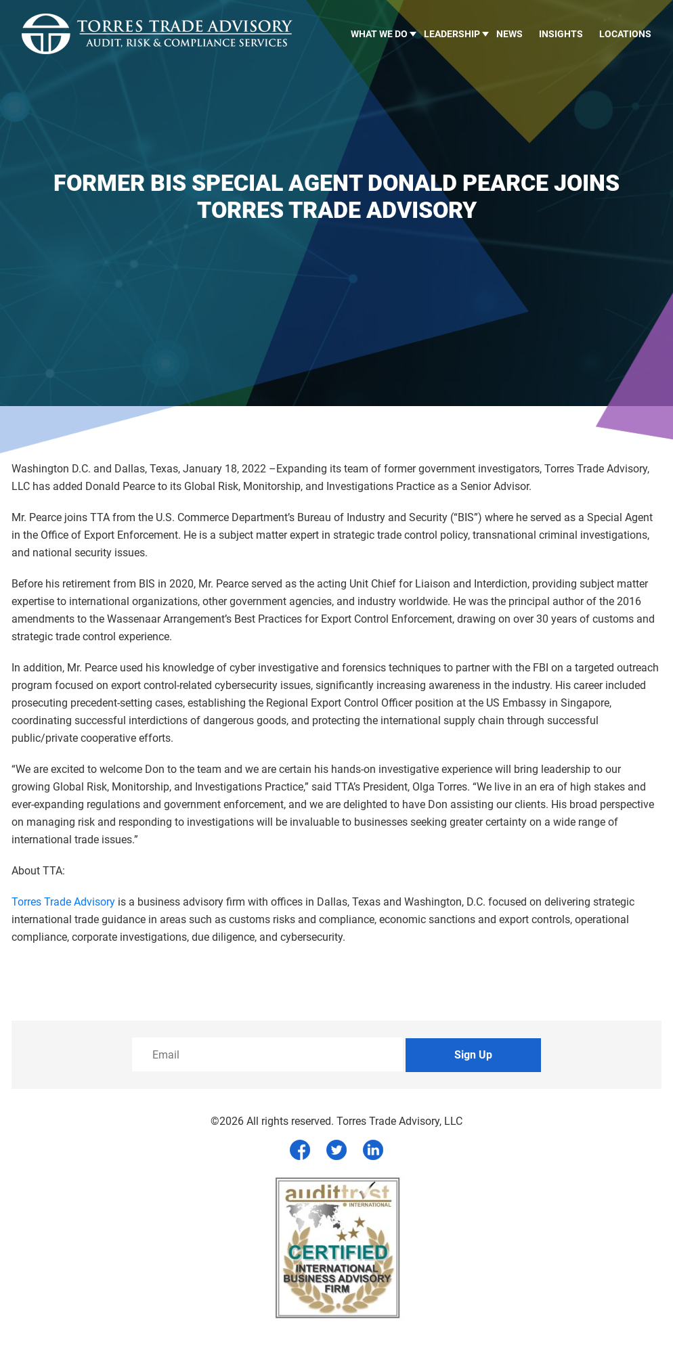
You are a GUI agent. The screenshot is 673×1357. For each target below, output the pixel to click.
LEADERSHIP (452, 33)
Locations (625, 33)
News (509, 33)
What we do (379, 33)
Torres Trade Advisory (63, 901)
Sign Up (473, 1054)
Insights (561, 33)
